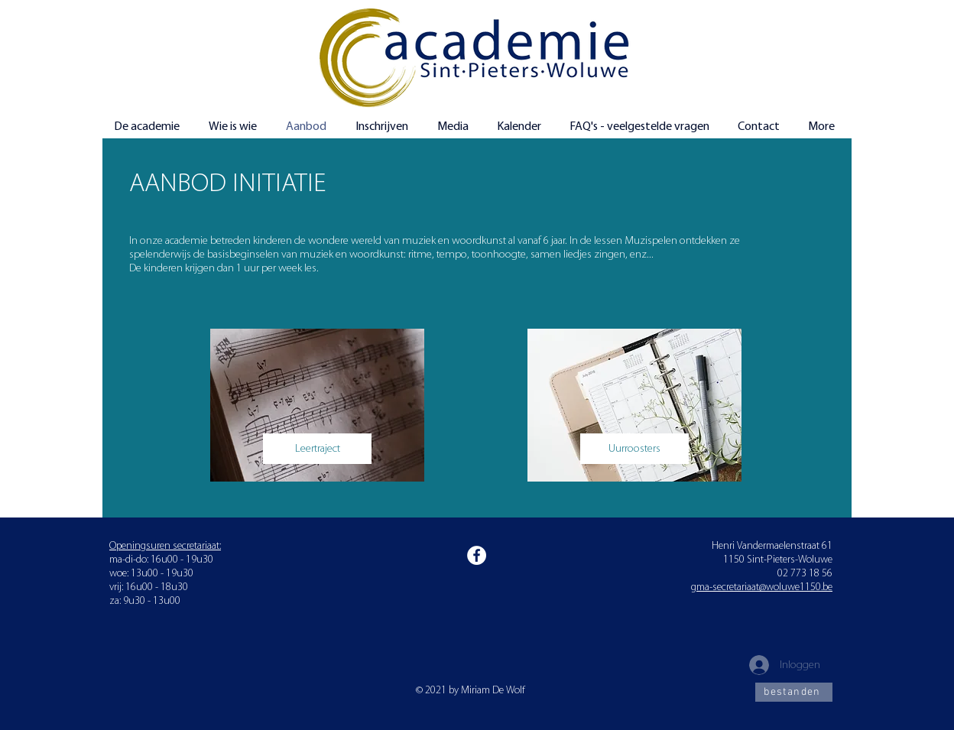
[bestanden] (793, 692)
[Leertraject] (317, 448)
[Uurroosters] (634, 448)
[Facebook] (476, 555)
